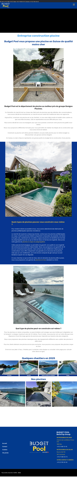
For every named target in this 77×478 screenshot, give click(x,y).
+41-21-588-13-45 (8, 1)
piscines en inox (41, 260)
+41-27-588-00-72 (20, 1)
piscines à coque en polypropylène (33, 242)
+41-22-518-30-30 (34, 1)
